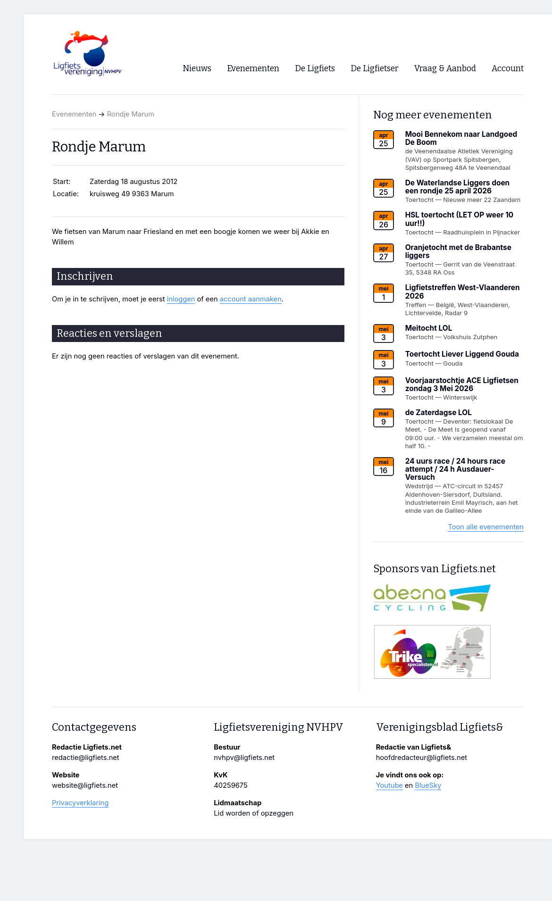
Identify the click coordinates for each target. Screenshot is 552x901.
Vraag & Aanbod (445, 69)
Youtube (389, 785)
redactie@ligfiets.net (85, 757)
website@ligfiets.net (85, 785)
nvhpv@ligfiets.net (244, 757)
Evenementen (74, 114)
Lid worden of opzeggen (253, 813)
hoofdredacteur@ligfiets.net (421, 757)
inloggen (181, 299)
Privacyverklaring (80, 803)
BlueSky (428, 785)
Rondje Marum (130, 114)
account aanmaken (251, 299)
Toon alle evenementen (486, 527)
